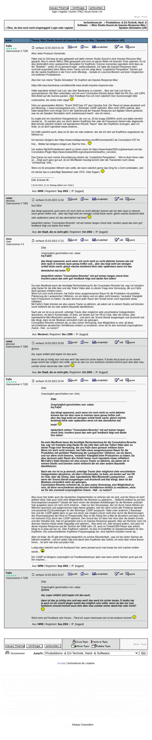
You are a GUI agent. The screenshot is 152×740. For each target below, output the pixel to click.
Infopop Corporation (82, 724)
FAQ (80, 11)
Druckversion (15, 653)
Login (54, 28)
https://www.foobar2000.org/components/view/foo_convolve (84, 152)
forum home (91, 11)
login (54, 11)
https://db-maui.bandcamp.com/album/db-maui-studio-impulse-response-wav (72, 85)
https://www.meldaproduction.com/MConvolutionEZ (86, 140)
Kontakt (61, 663)
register (63, 11)
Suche (72, 11)
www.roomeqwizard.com (62, 108)
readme (90, 663)
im (101, 11)
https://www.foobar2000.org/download (112, 149)
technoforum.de (76, 663)
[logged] (79, 191)
